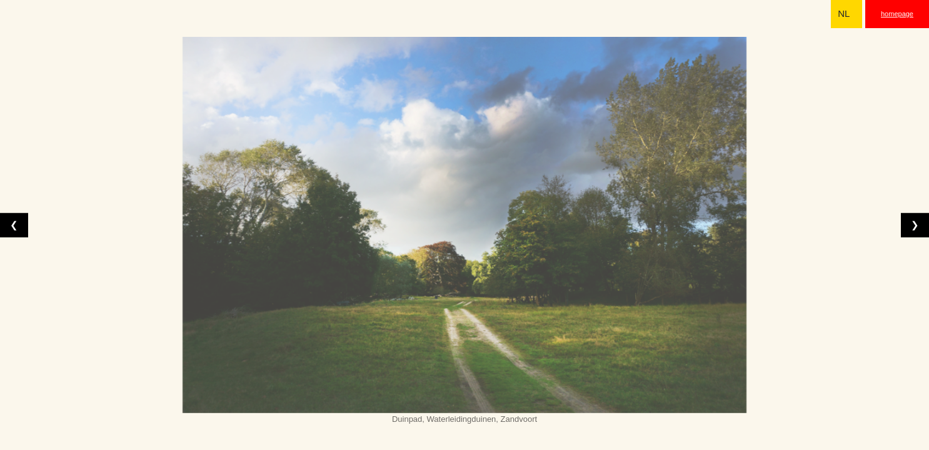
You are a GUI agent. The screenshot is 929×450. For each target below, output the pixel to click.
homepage (897, 14)
